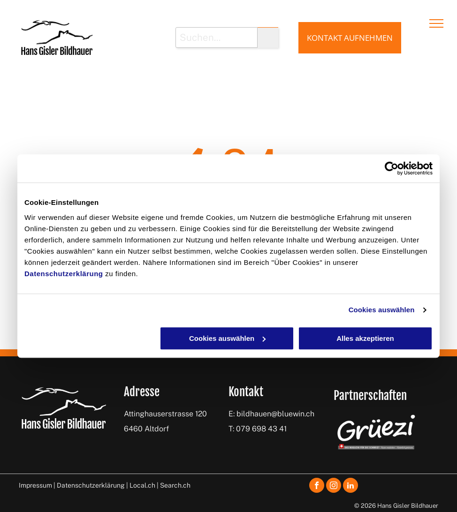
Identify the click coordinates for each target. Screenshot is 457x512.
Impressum (35, 485)
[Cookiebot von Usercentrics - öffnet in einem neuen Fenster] (391, 168)
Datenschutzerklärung (63, 274)
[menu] (436, 23)
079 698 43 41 (261, 428)
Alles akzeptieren (365, 338)
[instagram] (333, 486)
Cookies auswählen (382, 310)
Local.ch (142, 485)
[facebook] (316, 486)
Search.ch (175, 485)
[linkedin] (350, 486)
